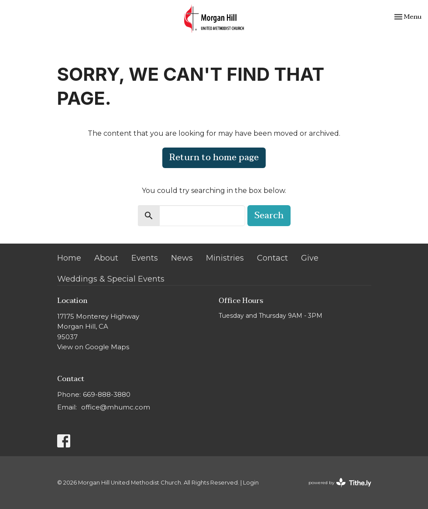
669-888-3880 (106, 394)
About (106, 258)
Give (309, 258)
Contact (272, 258)
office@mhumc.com (115, 407)
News (182, 258)
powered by (339, 482)
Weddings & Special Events (110, 279)
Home (69, 258)
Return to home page (214, 157)
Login (251, 482)
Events (144, 258)
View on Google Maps (93, 347)
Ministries (225, 258)
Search (269, 215)
